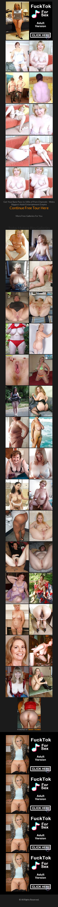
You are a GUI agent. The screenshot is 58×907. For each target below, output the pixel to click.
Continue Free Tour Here (29, 208)
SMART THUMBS (34, 729)
